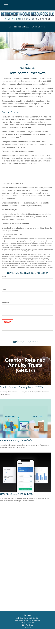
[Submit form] (7, 322)
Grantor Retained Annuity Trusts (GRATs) (21, 387)
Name (4, 276)
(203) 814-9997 (34, 618)
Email (4, 289)
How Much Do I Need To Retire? (17, 494)
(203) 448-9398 (34, 620)
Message (5, 302)
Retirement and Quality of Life (16, 440)
